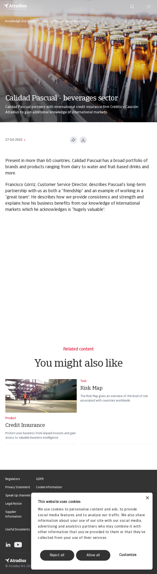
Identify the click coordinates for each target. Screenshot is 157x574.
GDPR (40, 479)
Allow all (93, 555)
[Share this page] (73, 140)
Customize (127, 555)
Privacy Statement (17, 487)
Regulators (12, 479)
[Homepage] (15, 7)
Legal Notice (13, 504)
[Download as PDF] (83, 140)
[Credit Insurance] (41, 417)
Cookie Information (49, 487)
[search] (132, 7)
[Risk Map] (116, 417)
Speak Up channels (18, 495)
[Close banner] (147, 498)
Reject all (57, 555)
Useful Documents (17, 529)
